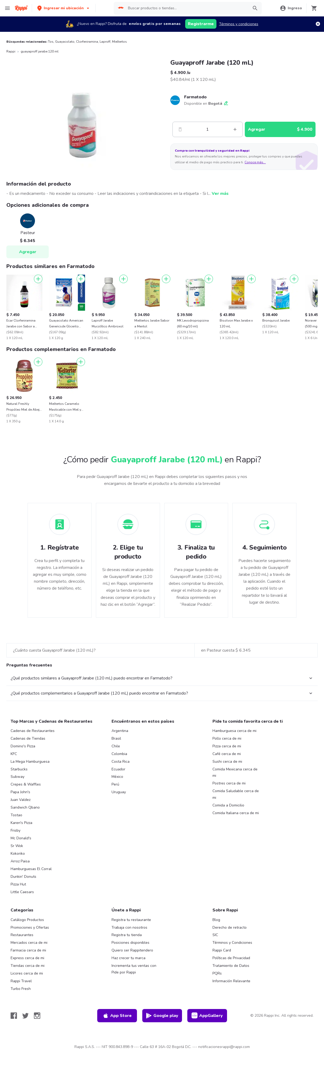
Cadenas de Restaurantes (33, 730)
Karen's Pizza (21, 822)
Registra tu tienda (127, 934)
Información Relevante (231, 981)
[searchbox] (186, 8)
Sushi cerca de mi (227, 761)
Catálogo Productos (27, 919)
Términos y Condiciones (232, 942)
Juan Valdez (20, 799)
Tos (51, 42)
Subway (17, 776)
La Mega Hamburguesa (30, 761)
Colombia (119, 753)
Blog (216, 919)
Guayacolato (64, 42)
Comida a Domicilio (228, 805)
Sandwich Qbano (25, 807)
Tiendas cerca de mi (28, 965)
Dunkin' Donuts (23, 876)
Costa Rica (121, 761)
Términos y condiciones (238, 24)
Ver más (220, 193)
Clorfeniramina (87, 42)
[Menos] (180, 129)
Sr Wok (17, 845)
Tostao (16, 815)
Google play (162, 1015)
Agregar (27, 252)
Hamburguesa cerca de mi (234, 730)
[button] (63, 8)
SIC (215, 934)
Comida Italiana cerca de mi (235, 812)
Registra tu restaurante (131, 919)
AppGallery (207, 1015)
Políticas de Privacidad (231, 957)
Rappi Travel (21, 981)
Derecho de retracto (229, 927)
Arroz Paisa (20, 861)
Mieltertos (119, 42)
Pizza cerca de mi (226, 746)
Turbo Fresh (21, 988)
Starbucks (19, 769)
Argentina (120, 730)
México (117, 776)
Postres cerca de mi (229, 783)
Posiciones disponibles (130, 942)
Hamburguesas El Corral (31, 868)
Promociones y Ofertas (30, 927)
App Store (117, 1015)
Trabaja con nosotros (129, 927)
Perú (115, 784)
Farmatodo (195, 97)
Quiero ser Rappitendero (132, 950)
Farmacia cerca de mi (28, 950)
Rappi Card (221, 950)
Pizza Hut (18, 884)
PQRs (217, 973)
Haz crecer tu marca (128, 957)
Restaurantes (22, 934)
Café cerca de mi (226, 753)
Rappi (10, 51)
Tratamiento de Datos (230, 965)
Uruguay (119, 792)
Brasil (116, 738)
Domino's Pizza (23, 746)
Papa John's (20, 792)
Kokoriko (18, 853)
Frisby (15, 830)
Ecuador (118, 769)
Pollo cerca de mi (226, 738)
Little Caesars (22, 891)
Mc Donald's (21, 838)
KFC (14, 753)
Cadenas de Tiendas (28, 738)
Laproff (105, 42)
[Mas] (235, 129)
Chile (116, 746)
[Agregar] (38, 279)
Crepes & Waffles (26, 784)
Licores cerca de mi (27, 973)
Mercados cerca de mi (29, 942)
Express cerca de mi (27, 957)
